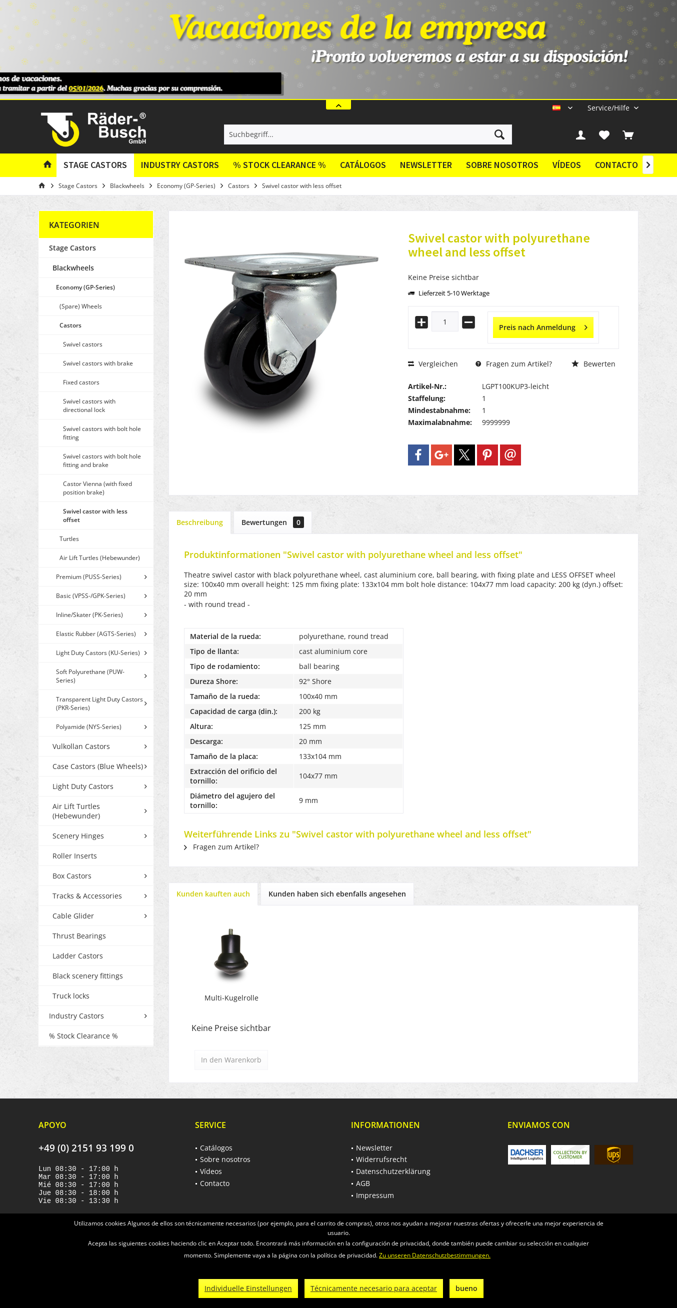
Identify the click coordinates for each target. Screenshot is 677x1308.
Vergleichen (433, 363)
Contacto (616, 164)
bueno (467, 1288)
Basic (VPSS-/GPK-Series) (91, 596)
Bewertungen (273, 522)
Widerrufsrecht (381, 1159)
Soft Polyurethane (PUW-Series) (90, 676)
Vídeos (566, 164)
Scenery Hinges (78, 835)
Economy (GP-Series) (85, 287)
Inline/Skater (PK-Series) (89, 614)
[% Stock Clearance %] (279, 165)
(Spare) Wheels (81, 306)
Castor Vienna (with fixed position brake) (97, 488)
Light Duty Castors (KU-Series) (98, 652)
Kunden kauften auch (213, 893)
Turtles (69, 538)
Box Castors (72, 875)
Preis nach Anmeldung (543, 326)
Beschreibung (199, 522)
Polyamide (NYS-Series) (89, 726)
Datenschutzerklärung (393, 1171)
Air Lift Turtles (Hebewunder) (100, 558)
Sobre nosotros (502, 164)
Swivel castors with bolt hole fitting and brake (102, 460)
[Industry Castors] (180, 165)
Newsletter (426, 164)
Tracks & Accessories (87, 895)
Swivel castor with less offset (95, 515)
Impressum (375, 1195)
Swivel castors (82, 344)
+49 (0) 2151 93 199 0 (86, 1148)
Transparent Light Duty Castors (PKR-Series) (99, 703)
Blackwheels (73, 267)
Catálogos (363, 164)
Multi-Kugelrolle (231, 997)
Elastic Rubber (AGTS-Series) (96, 634)
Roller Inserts (74, 855)
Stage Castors (72, 247)
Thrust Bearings (79, 935)
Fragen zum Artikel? (514, 363)
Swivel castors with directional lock (89, 405)
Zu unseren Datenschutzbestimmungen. (434, 1255)
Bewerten (594, 363)
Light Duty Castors (83, 786)
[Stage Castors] (95, 165)
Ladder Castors (77, 955)
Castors (71, 325)
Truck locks (71, 995)
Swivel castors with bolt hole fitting (102, 433)
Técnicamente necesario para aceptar (373, 1288)
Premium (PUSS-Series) (89, 576)
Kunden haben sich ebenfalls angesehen (337, 893)
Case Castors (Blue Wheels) (97, 766)
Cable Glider (73, 915)
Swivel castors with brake (98, 363)
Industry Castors (76, 1015)
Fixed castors (81, 382)
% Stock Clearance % (83, 1035)
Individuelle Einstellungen (248, 1288)
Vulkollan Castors (81, 746)
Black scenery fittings (87, 975)
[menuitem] (609, 108)
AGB (363, 1183)
